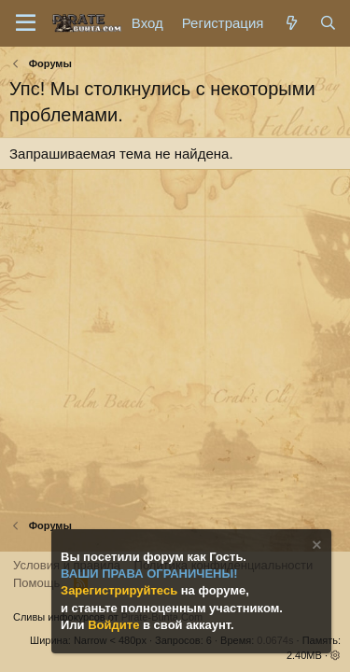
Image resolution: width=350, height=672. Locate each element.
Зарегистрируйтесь (121, 590)
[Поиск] (328, 23)
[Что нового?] (291, 23)
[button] (335, 655)
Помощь (36, 583)
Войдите (115, 625)
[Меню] (26, 23)
